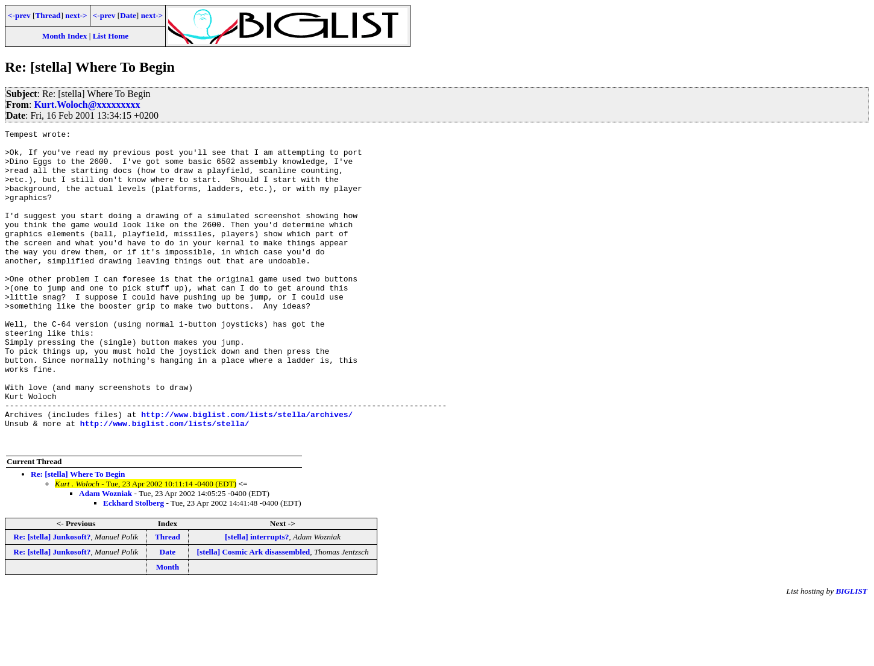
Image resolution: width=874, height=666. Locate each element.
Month (168, 630)
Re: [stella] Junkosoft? (51, 600)
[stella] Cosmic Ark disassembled (253, 615)
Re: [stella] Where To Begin (78, 537)
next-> (76, 15)
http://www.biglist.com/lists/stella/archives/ (247, 472)
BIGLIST (851, 654)
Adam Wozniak (105, 556)
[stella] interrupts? (257, 600)
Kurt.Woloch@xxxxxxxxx (87, 104)
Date (128, 15)
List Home (111, 35)
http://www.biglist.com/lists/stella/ (165, 482)
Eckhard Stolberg (133, 566)
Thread (47, 15)
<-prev (19, 15)
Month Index (64, 35)
